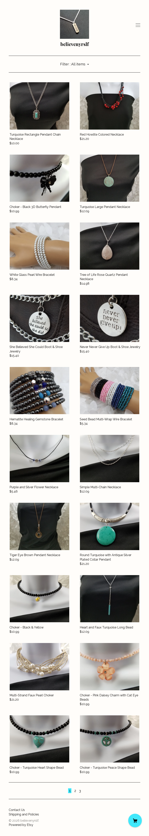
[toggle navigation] (138, 25)
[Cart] (135, 820)
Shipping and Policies (24, 814)
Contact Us (17, 810)
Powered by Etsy (21, 825)
